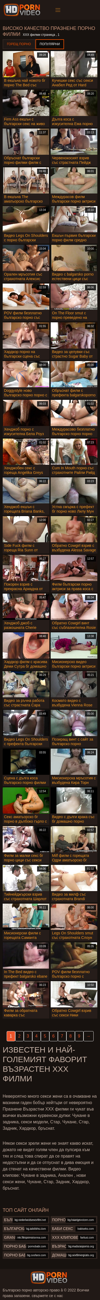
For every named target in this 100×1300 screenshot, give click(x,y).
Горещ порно (19, 44)
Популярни (50, 44)
